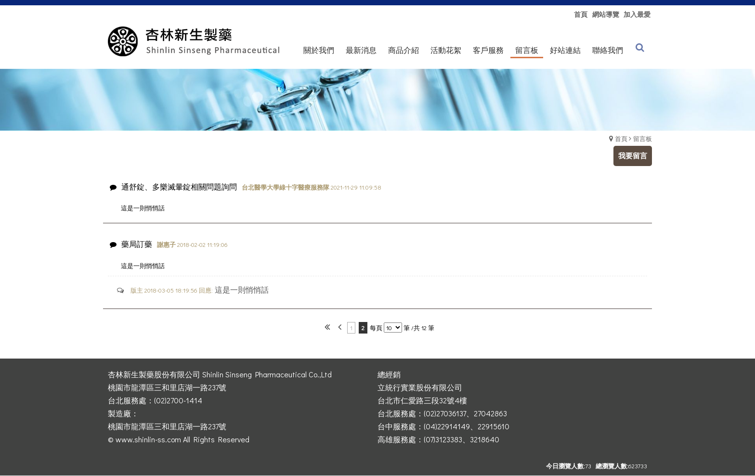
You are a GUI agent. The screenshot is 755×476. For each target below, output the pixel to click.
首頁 (621, 138)
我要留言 (632, 155)
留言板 (642, 138)
